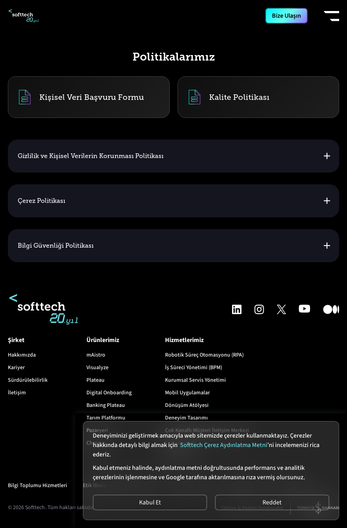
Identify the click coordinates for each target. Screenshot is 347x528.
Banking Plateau (105, 405)
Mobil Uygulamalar (187, 393)
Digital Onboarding (109, 393)
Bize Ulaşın (286, 15)
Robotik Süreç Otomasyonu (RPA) (204, 355)
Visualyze (97, 368)
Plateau (95, 380)
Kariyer (16, 368)
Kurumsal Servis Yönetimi (195, 380)
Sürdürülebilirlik (28, 380)
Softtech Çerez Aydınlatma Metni (223, 445)
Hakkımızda (22, 355)
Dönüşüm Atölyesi (187, 405)
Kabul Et (150, 502)
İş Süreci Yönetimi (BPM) (193, 368)
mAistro (95, 355)
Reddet (272, 502)
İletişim (17, 393)
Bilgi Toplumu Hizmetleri (37, 485)
